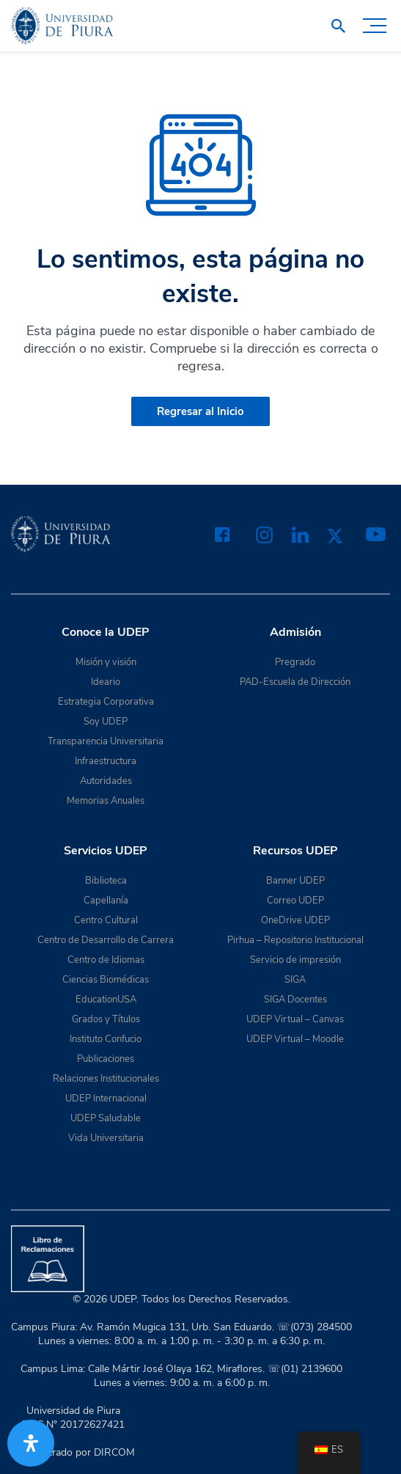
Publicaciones (105, 1059)
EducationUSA (106, 999)
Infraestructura (105, 761)
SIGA (295, 979)
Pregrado (295, 662)
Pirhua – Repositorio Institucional (295, 940)
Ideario (105, 682)
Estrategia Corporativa (106, 701)
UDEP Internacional (106, 1098)
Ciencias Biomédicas (105, 979)
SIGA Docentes (295, 999)
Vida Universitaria (106, 1138)
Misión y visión (106, 662)
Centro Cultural (106, 920)
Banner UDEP (295, 880)
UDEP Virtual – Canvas (295, 1019)
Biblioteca (106, 880)
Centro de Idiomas (105, 960)
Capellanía (106, 900)
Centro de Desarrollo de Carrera (105, 940)
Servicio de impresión (295, 960)
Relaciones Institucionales (106, 1078)
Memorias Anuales (105, 800)
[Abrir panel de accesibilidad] (30, 1443)
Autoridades (106, 781)
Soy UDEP (106, 721)
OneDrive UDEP (295, 920)
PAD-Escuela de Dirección (295, 682)
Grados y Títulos (106, 1019)
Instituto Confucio (105, 1039)
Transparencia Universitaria (105, 741)
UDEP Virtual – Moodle (295, 1039)
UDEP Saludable (105, 1118)
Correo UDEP (295, 900)
